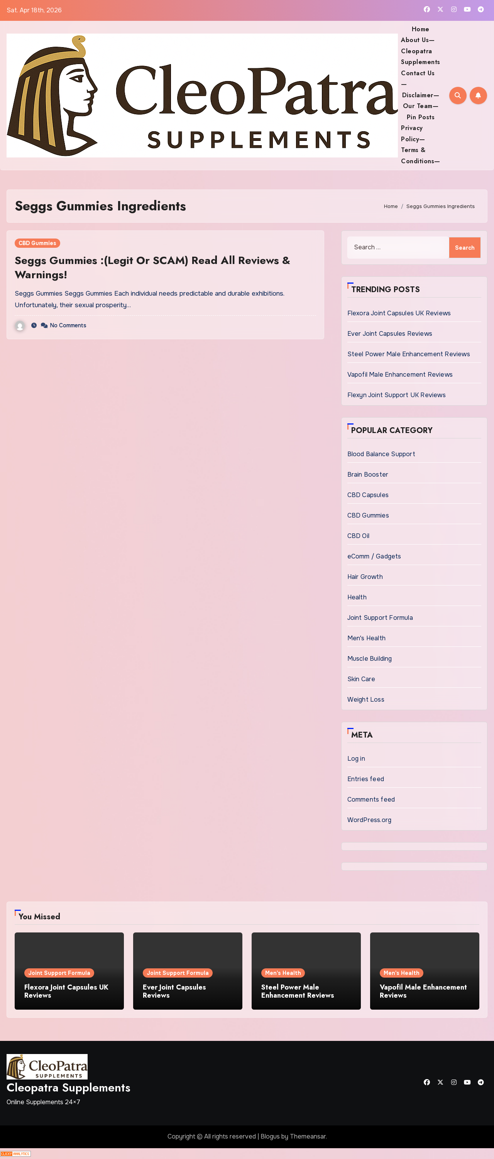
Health (357, 597)
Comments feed (371, 799)
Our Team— (421, 106)
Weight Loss (365, 699)
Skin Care (361, 679)
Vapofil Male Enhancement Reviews (400, 375)
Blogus (270, 1136)
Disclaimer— (421, 95)
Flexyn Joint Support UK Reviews (396, 395)
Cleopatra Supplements (68, 1087)
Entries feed (365, 779)
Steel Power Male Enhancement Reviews (408, 354)
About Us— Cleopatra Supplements (420, 51)
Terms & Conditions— (420, 155)
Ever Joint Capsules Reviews (389, 334)
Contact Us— (418, 78)
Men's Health (366, 638)
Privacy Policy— (413, 133)
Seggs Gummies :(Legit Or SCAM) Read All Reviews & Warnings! (152, 267)
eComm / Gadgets (374, 556)
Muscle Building (369, 659)
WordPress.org (369, 820)
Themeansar (308, 1136)
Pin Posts (421, 117)
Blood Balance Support (381, 454)
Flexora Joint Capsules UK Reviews (399, 313)
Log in (356, 759)
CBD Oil (358, 536)
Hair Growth (365, 577)
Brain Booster (368, 474)
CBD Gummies (37, 243)
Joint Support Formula (380, 618)
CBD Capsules (368, 495)
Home (421, 29)
